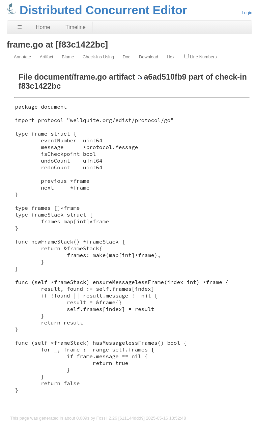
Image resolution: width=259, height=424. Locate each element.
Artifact (46, 56)
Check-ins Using (98, 56)
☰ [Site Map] (19, 27)
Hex (171, 56)
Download (148, 56)
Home (43, 27)
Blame (68, 56)
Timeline (75, 27)
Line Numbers (200, 56)
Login (247, 12)
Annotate (22, 56)
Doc (127, 56)
